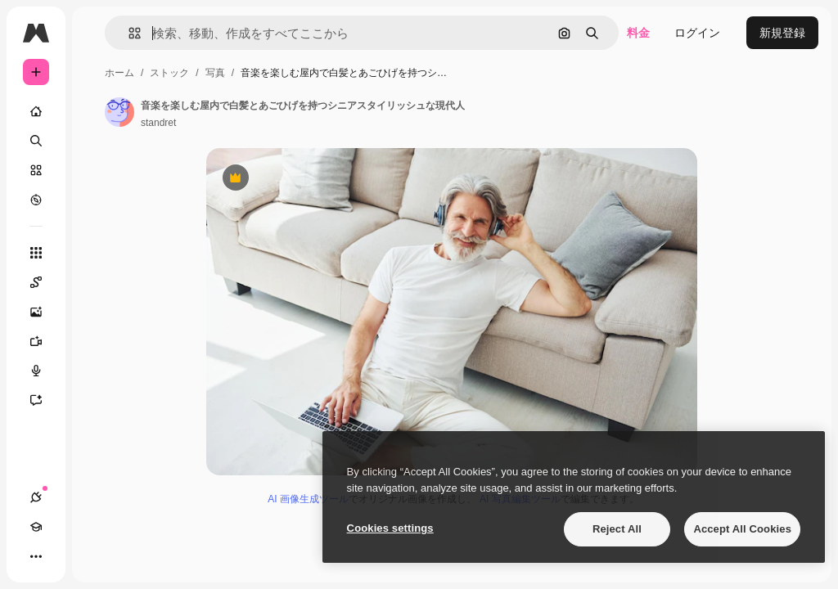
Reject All (617, 529)
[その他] (36, 556)
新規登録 (782, 32)
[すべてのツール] (36, 253)
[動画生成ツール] (44, 341)
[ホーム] (36, 111)
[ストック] (36, 170)
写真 (215, 73)
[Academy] (36, 527)
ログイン (697, 32)
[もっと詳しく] (36, 200)
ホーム (119, 73)
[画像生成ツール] (44, 312)
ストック (169, 73)
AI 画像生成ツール (308, 499)
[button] (128, 33)
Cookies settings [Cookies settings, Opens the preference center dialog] (390, 528)
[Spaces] (44, 282)
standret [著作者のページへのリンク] (158, 122)
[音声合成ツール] (44, 370)
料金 (638, 32)
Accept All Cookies (742, 529)
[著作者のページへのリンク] (119, 112)
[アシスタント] (44, 400)
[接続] (36, 497)
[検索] (36, 141)
